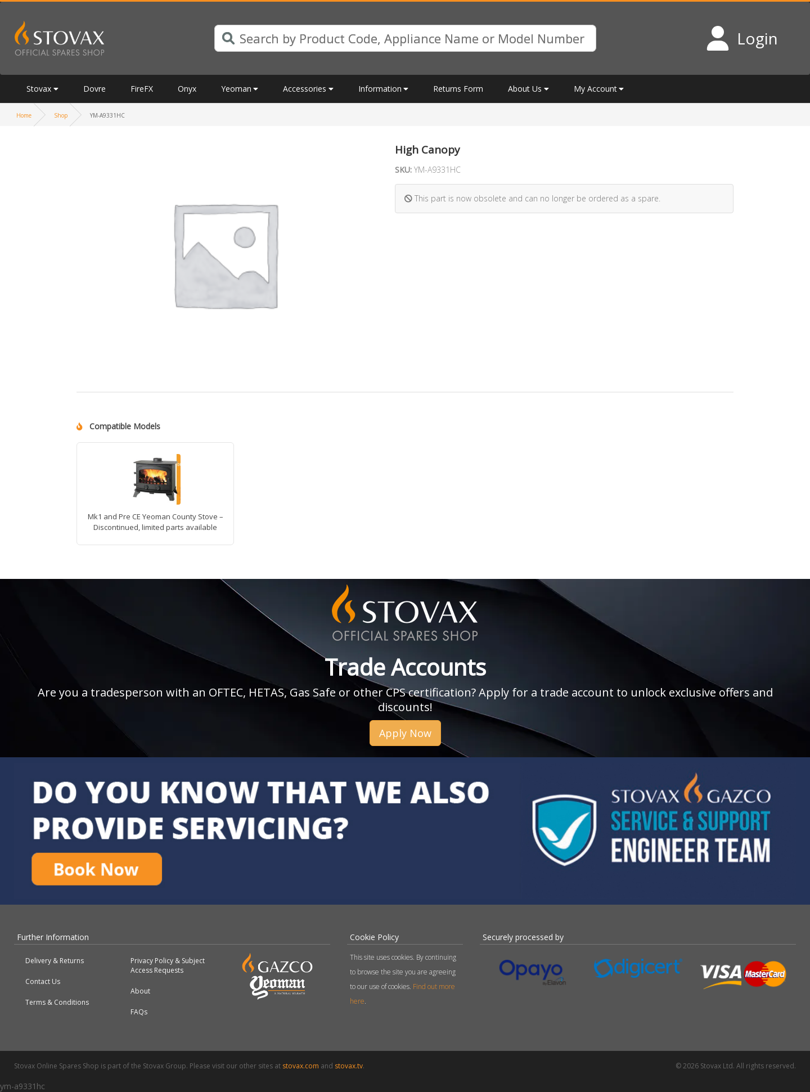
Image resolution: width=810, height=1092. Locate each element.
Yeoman (236, 88)
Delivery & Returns (54, 960)
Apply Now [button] (405, 733)
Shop (61, 115)
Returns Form (458, 88)
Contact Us (42, 981)
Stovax (38, 88)
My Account (595, 88)
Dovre (94, 88)
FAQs (138, 1012)
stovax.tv (349, 1066)
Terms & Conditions (57, 1002)
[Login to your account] (741, 38)
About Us (525, 88)
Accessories (304, 88)
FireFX (141, 88)
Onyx (187, 88)
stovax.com (300, 1066)
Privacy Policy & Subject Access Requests (167, 965)
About (140, 991)
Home (24, 115)
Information (380, 88)
